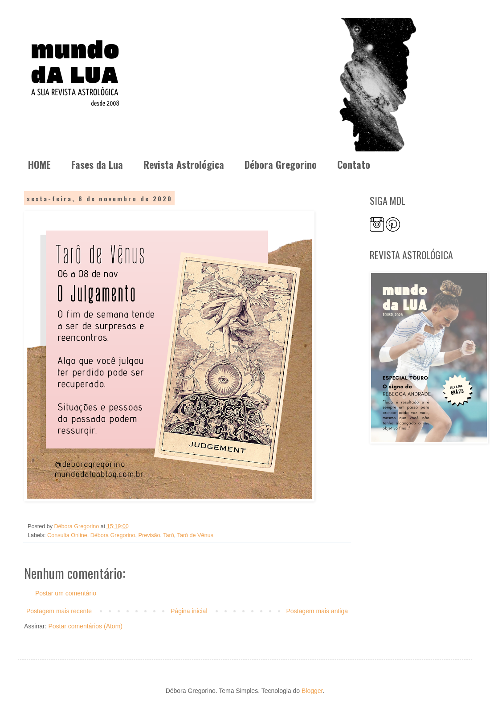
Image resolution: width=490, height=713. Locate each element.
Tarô (168, 535)
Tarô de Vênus (195, 535)
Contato (353, 164)
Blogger (312, 690)
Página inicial (189, 611)
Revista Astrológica (183, 164)
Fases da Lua (97, 164)
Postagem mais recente (59, 611)
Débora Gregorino (281, 164)
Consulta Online (67, 535)
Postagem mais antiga (317, 611)
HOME (39, 164)
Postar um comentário (65, 593)
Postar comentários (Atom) (85, 626)
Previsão (149, 535)
